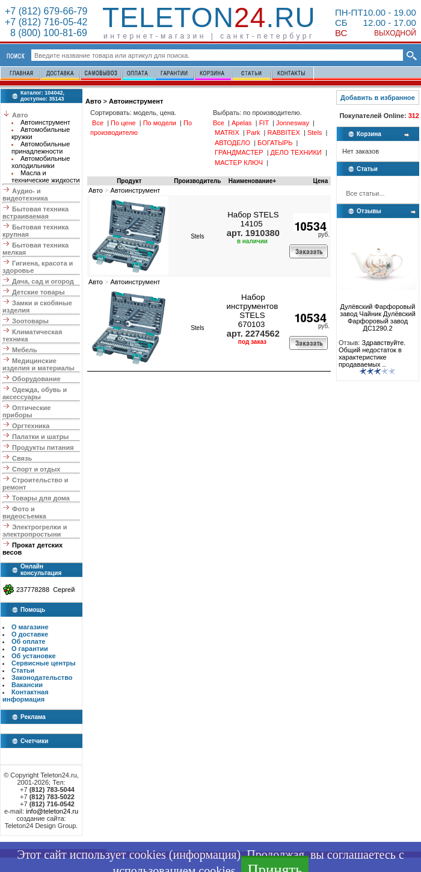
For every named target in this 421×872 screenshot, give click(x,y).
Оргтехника (30, 425)
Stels (197, 236)
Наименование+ (252, 181)
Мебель (24, 349)
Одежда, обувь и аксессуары (34, 393)
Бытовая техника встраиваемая (35, 212)
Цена (320, 181)
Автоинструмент (45, 122)
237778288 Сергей (45, 589)
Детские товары (38, 292)
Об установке (33, 655)
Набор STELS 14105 (252, 219)
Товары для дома (41, 498)
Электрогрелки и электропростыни (34, 530)
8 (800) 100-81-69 (46, 33)
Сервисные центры (43, 663)
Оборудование (36, 378)
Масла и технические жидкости (45, 176)
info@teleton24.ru (52, 811)
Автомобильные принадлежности (40, 147)
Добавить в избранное (377, 97)
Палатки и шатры (40, 436)
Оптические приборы (26, 411)
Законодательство (42, 677)
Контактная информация (25, 695)
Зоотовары (30, 321)
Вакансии (27, 684)
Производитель (197, 181)
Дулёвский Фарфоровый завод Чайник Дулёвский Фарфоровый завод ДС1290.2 (378, 314)
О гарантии (29, 648)
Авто (20, 115)
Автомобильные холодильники (40, 162)
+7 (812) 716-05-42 (46, 22)
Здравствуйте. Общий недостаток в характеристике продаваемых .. (372, 353)
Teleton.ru (209, 17)
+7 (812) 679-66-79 (46, 11)
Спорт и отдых (36, 469)
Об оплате (28, 641)
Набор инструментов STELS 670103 (252, 311)
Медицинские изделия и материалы (38, 364)
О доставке (29, 634)
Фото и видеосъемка (24, 512)
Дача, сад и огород (43, 281)
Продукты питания (43, 447)
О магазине (30, 627)
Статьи (22, 670)
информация (204, 854)
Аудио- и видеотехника (25, 194)
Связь (22, 458)
